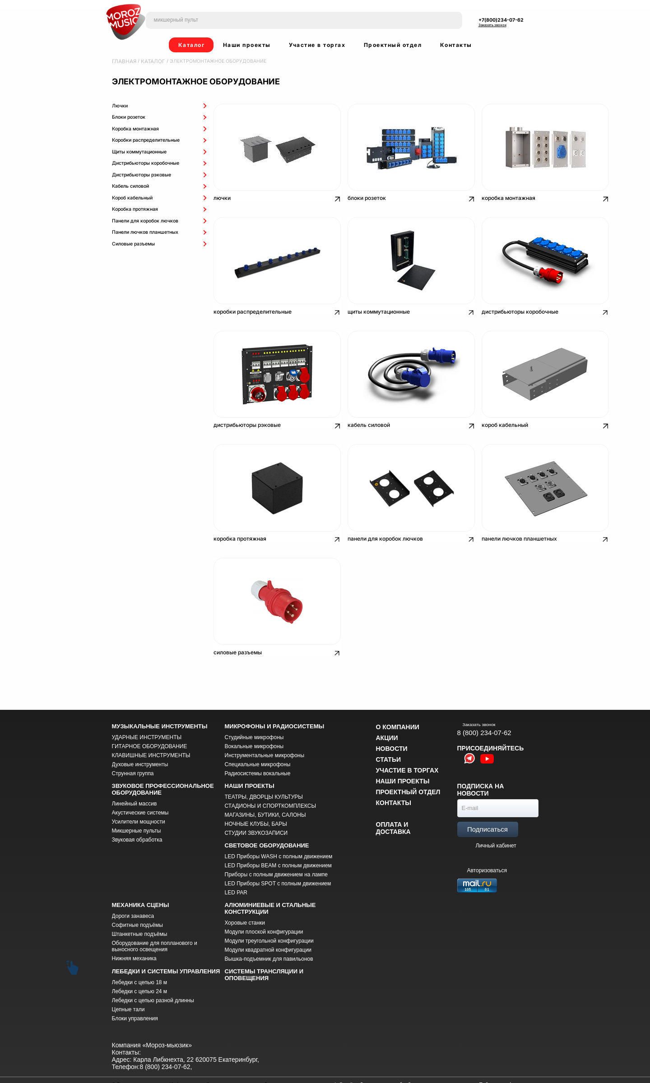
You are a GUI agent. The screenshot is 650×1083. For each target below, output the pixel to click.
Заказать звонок (492, 25)
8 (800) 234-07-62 (484, 718)
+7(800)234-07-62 (501, 20)
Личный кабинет (496, 832)
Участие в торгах (317, 45)
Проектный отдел (393, 45)
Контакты (456, 45)
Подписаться (487, 815)
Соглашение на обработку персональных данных (417, 1070)
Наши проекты (247, 45)
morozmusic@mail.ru (334, 1070)
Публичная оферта (501, 1070)
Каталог (191, 45)
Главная (123, 61)
